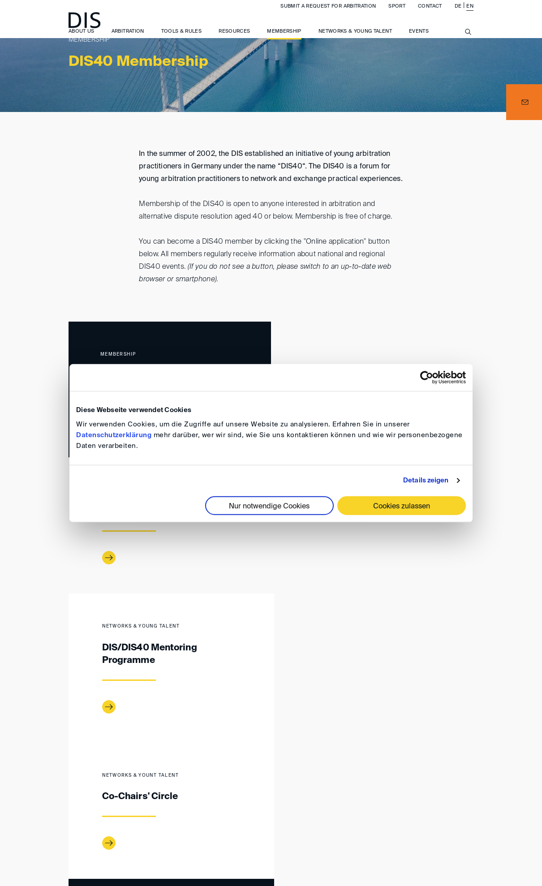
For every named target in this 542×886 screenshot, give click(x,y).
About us (82, 40)
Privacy (425, 820)
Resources (234, 40)
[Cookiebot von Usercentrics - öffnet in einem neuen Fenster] (426, 377)
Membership (284, 40)
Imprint (256, 820)
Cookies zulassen (401, 506)
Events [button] (419, 40)
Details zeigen (425, 480)
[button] (524, 102)
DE (458, 15)
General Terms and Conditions (341, 820)
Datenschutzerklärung (113, 434)
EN (469, 15)
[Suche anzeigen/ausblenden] (468, 45)
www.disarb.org (72, 783)
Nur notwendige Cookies (269, 506)
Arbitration (128, 40)
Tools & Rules (181, 40)
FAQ (460, 820)
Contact (430, 15)
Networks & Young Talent (355, 40)
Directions (209, 820)
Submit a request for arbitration (328, 15)
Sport (396, 15)
